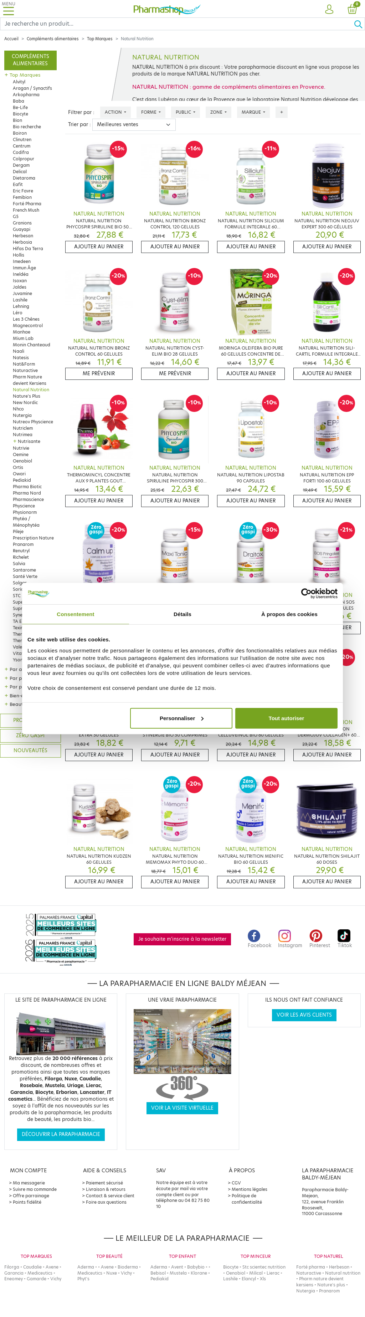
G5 (16, 216)
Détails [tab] (182, 614)
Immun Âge (24, 268)
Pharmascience (28, 499)
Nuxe (111, 1273)
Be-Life (20, 107)
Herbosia (22, 242)
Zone (216, 112)
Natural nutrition (342, 1273)
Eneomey (13, 1279)
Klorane (199, 1273)
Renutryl (21, 551)
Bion (17, 120)
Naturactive (25, 370)
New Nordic (25, 402)
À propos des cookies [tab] (289, 614)
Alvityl (19, 82)
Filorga (11, 1267)
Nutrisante (29, 441)
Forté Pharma (27, 204)
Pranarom (23, 544)
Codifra (21, 152)
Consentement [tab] (75, 614)
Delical (20, 172)
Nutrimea (22, 435)
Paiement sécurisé (104, 1183)
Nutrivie (21, 448)
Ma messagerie (29, 1183)
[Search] (177, 23)
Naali (18, 351)
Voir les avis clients (304, 1015)
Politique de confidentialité (247, 1199)
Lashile (20, 300)
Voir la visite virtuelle (182, 1108)
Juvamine (22, 293)
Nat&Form (24, 364)
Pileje (18, 531)
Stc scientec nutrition (264, 1267)
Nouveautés (30, 750)
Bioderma (128, 1267)
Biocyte (20, 114)
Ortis (18, 467)
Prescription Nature (33, 538)
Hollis (18, 255)
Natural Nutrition (31, 390)
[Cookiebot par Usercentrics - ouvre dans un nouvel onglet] (306, 593)
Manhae (21, 332)
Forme (149, 112)
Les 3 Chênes (26, 319)
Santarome (24, 570)
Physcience (24, 506)
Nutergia (22, 415)
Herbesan (23, 236)
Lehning (21, 306)
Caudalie (32, 1267)
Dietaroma (24, 178)
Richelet (21, 557)
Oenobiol (22, 461)
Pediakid (22, 480)
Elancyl (249, 1279)
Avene (52, 1267)
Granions (22, 223)
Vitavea (21, 653)
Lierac (273, 1273)
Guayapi (21, 229)
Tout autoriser (286, 718)
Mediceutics (39, 1273)
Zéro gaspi (30, 735)
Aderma (85, 1267)
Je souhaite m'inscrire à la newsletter (182, 939)
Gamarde (36, 1279)
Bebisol (158, 1273)
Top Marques (100, 39)
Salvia (19, 564)
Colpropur (23, 159)
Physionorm (25, 512)
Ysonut (20, 660)
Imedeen (22, 261)
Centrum (21, 146)
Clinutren (22, 139)
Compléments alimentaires (53, 39)
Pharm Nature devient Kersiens (29, 380)
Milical (256, 1273)
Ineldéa (21, 274)
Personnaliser (182, 718)
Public (184, 112)
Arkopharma (26, 95)
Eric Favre (23, 191)
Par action (21, 669)
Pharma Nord (27, 493)
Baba (18, 101)
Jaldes (19, 287)
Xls (263, 1279)
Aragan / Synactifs (32, 88)
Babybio (196, 1267)
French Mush (26, 210)
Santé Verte (25, 576)
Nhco (18, 409)
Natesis (21, 358)
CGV (236, 1183)
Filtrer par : (81, 112)
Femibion (22, 197)
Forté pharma (310, 1267)
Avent (177, 1267)
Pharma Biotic (27, 487)
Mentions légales (249, 1189)
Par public (21, 686)
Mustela (178, 1273)
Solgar (20, 583)
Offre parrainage (31, 1196)
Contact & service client (110, 1196)
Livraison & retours (105, 1189)
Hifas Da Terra (28, 249)
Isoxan (20, 281)
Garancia (14, 1273)
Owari (19, 474)
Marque (252, 112)
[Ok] (359, 23)
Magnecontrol (28, 325)
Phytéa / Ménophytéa (26, 522)
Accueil (11, 39)
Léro (17, 313)
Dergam (21, 165)
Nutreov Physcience (33, 422)
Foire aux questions (106, 1202)
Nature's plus (331, 1285)
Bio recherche (27, 127)
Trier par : (79, 124)
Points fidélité (27, 1202)
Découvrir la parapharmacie (61, 1134)
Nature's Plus (26, 396)
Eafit (18, 184)
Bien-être (20, 695)
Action (114, 112)
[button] (329, 9)
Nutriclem (23, 428)
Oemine (21, 454)
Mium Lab (23, 338)
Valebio (21, 647)
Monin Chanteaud (31, 345)
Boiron (20, 133)
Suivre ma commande (35, 1189)
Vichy (55, 1279)
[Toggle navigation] (8, 8)
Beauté (18, 704)
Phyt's (83, 1279)
